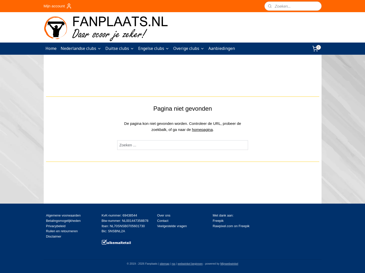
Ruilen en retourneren (62, 231)
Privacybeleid (55, 226)
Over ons (164, 215)
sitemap (164, 263)
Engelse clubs (153, 48)
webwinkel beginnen (190, 263)
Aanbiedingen (221, 48)
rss (174, 263)
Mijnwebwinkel (229, 263)
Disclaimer (53, 236)
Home (51, 48)
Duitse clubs (119, 48)
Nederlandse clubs (81, 48)
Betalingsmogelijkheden (63, 221)
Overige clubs (188, 48)
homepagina (202, 129)
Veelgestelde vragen (172, 226)
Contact (162, 221)
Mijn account (57, 6)
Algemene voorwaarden (63, 215)
